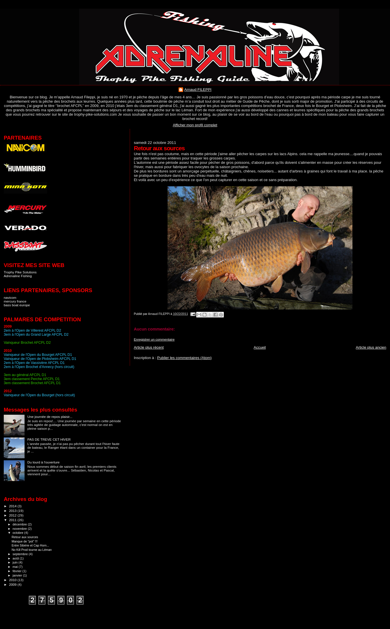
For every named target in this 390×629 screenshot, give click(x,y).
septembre (21, 554)
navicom (10, 297)
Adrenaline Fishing (18, 276)
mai (16, 566)
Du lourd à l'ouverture (43, 462)
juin (15, 562)
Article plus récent (149, 347)
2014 (13, 506)
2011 (13, 520)
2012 (13, 515)
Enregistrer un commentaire (154, 339)
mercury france (15, 301)
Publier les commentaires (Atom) (184, 358)
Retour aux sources (25, 537)
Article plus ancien (371, 347)
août (16, 558)
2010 (13, 580)
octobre (18, 532)
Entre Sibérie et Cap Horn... (30, 545)
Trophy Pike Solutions (20, 272)
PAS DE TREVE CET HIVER (49, 439)
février (18, 571)
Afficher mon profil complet (195, 125)
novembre (20, 528)
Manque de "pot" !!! (25, 541)
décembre (20, 524)
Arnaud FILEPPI (197, 89)
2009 (13, 584)
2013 (13, 510)
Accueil (260, 347)
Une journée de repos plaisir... (50, 416)
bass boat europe (17, 305)
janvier (18, 575)
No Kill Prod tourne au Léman (32, 549)
